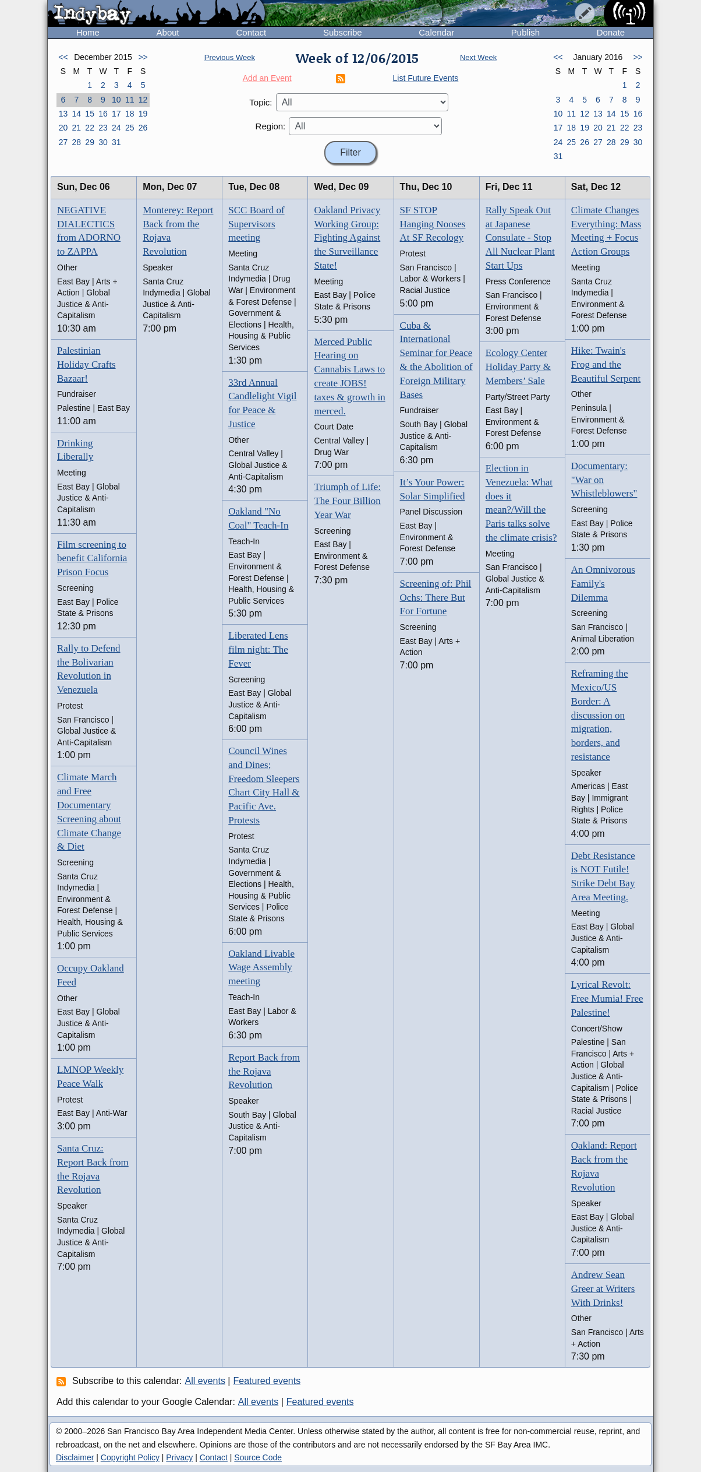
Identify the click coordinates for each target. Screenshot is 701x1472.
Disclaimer (75, 1457)
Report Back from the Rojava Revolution (264, 1071)
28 (76, 142)
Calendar (436, 32)
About (168, 32)
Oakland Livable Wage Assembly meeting (261, 967)
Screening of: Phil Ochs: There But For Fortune (436, 597)
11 (129, 99)
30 (103, 142)
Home (88, 32)
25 (129, 127)
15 (89, 113)
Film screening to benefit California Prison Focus (92, 558)
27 (63, 142)
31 (116, 142)
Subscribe (342, 32)
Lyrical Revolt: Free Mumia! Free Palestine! (607, 998)
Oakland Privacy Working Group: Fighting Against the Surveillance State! (347, 238)
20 (63, 127)
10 (116, 99)
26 (143, 127)
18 (129, 113)
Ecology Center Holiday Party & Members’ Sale (518, 366)
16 (103, 113)
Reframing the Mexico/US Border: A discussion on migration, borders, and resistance (599, 715)
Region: (271, 126)
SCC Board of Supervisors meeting (256, 224)
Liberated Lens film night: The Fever (258, 649)
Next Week (478, 57)
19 (143, 113)
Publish (525, 32)
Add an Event (267, 78)
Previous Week (229, 57)
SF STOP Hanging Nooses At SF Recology (433, 224)
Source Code (258, 1457)
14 (76, 113)
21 (76, 127)
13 (63, 113)
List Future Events (426, 78)
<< (63, 57)
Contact (251, 32)
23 (103, 127)
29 (89, 142)
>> (142, 57)
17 (116, 113)
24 (116, 127)
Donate (611, 32)
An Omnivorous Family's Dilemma (603, 583)
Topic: (260, 102)
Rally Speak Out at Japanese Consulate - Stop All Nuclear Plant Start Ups (520, 238)
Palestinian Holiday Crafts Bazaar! (86, 364)
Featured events (267, 1381)
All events (205, 1381)
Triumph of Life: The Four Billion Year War (347, 500)
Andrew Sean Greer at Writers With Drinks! (603, 1288)
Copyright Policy (130, 1457)
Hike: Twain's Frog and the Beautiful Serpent (605, 364)
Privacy (179, 1457)
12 (143, 99)
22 (89, 127)
